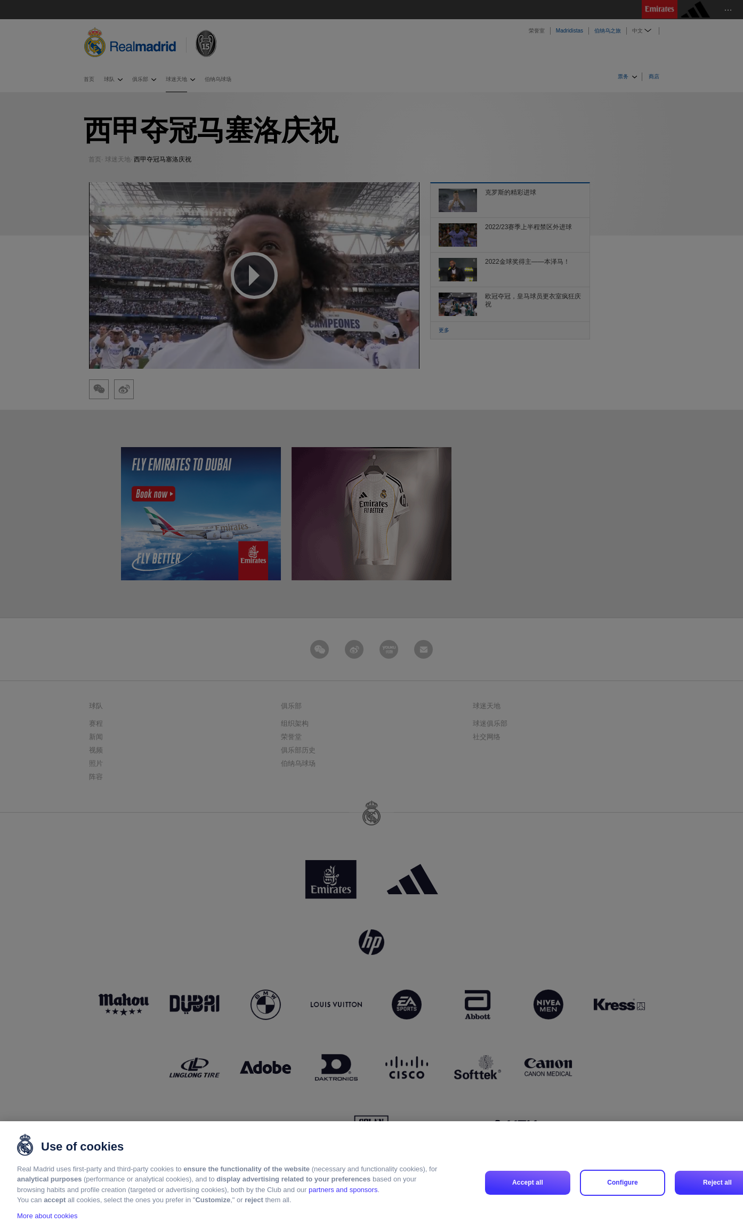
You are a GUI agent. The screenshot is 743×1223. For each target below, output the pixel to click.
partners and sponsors (343, 1200)
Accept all (527, 1193)
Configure (622, 1193)
